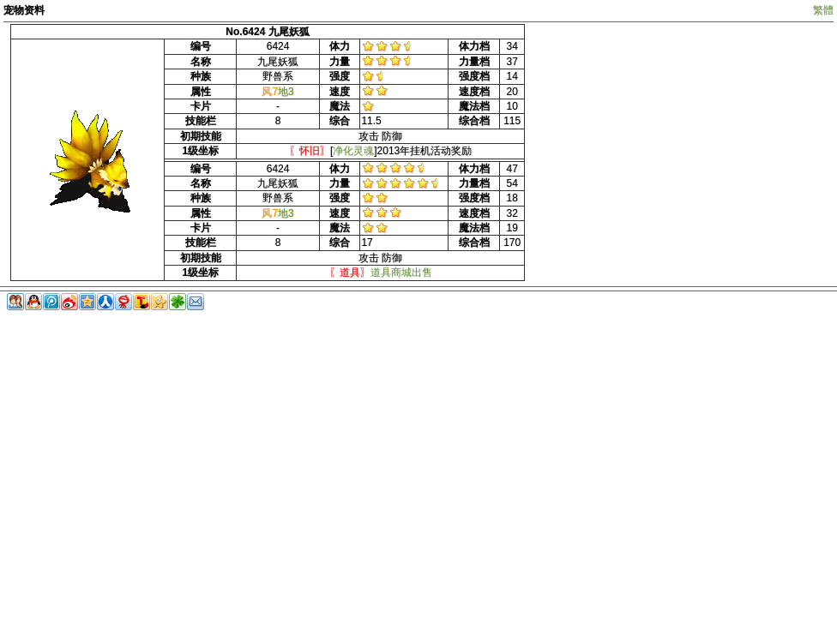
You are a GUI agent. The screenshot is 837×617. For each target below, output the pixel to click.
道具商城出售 (401, 273)
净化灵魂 (353, 151)
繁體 (823, 10)
